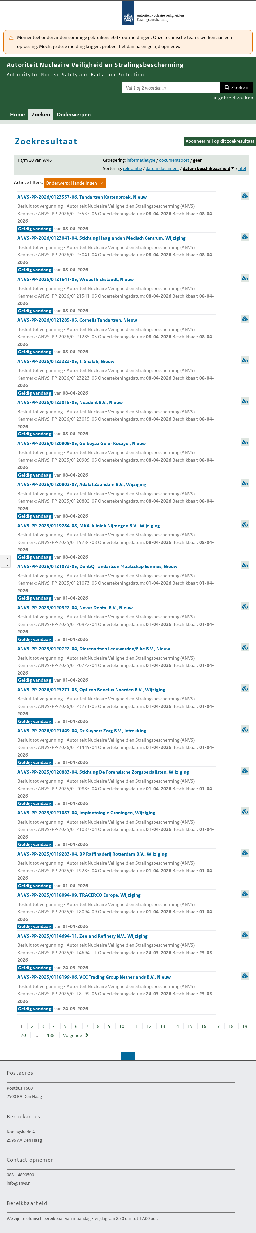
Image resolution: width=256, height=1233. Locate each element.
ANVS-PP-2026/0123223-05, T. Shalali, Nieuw (116, 377)
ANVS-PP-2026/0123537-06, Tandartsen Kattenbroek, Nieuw (116, 213)
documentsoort (174, 160)
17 (217, 1026)
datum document (162, 168)
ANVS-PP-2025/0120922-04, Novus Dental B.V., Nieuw (116, 624)
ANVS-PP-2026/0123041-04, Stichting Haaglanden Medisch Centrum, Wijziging (116, 254)
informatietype (141, 160)
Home (17, 114)
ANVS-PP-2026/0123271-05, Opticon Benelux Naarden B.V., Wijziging (116, 706)
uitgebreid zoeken (232, 98)
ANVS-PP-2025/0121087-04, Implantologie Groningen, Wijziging (116, 829)
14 (176, 1026)
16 (203, 1026)
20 (23, 1035)
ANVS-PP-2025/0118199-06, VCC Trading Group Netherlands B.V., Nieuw (116, 993)
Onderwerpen (74, 114)
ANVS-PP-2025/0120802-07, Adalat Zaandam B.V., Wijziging (116, 500)
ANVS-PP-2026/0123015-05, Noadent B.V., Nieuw (116, 418)
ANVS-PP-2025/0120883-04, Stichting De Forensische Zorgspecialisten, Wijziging (116, 788)
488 (51, 1035)
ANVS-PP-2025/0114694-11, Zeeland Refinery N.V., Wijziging (116, 952)
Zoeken (240, 87)
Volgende (72, 1035)
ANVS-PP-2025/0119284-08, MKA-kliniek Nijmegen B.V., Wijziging (116, 542)
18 (231, 1026)
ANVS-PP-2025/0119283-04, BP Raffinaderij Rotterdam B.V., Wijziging (116, 870)
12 (149, 1026)
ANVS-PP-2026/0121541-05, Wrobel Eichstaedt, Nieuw (116, 295)
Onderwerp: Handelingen (71, 183)
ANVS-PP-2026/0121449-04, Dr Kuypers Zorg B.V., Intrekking (116, 747)
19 (244, 1026)
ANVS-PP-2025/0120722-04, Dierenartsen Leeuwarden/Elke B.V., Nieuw (116, 665)
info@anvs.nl (19, 1183)
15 (190, 1026)
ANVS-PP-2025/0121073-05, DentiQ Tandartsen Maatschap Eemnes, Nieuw (116, 582)
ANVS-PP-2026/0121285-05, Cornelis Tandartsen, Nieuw (116, 336)
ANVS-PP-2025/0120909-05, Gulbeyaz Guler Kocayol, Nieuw (116, 459)
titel (242, 168)
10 (121, 1026)
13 (162, 1026)
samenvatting (245, 196)
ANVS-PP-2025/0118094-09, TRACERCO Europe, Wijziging (116, 911)
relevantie (132, 168)
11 (135, 1026)
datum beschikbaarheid (206, 168)
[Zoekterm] (171, 87)
